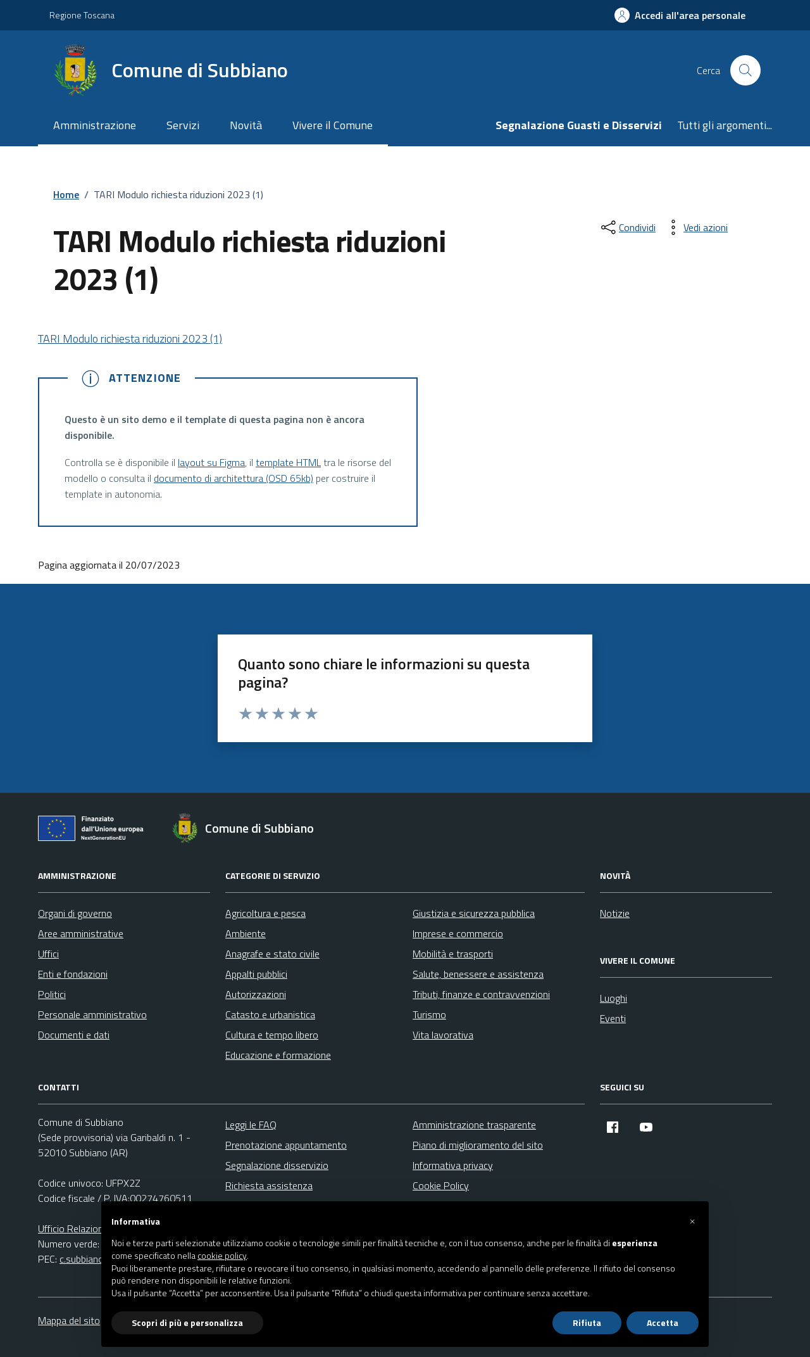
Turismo (429, 1014)
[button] (692, 1221)
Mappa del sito (69, 1320)
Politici (52, 994)
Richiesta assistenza (269, 1185)
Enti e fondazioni (73, 973)
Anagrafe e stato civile (272, 953)
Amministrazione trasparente (474, 1124)
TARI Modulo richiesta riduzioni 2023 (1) (130, 338)
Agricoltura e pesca (265, 913)
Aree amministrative (80, 933)
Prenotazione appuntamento (286, 1144)
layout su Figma (211, 462)
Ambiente (245, 933)
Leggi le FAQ (251, 1124)
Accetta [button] (662, 1322)
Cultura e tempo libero (271, 1034)
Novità (246, 125)
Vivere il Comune (332, 125)
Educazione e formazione (278, 1055)
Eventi (613, 1018)
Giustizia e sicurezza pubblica (474, 913)
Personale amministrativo (92, 1014)
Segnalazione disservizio (276, 1165)
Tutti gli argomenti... (724, 125)
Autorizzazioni (255, 994)
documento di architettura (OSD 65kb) (233, 478)
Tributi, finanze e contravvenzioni (481, 994)
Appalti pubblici (256, 973)
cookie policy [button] (222, 1255)
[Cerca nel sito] (745, 70)
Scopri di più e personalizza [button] (187, 1322)
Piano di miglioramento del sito (478, 1144)
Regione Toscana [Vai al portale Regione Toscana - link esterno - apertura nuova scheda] (82, 15)
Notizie (615, 913)
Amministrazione (94, 125)
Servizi (182, 125)
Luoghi (613, 998)
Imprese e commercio (458, 933)
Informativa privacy (453, 1165)
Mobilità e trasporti (453, 953)
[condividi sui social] (627, 227)
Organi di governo (75, 913)
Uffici (48, 953)
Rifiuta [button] (587, 1322)
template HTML (288, 462)
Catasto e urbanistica (270, 1014)
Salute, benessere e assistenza (478, 973)
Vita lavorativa (443, 1034)
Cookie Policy (441, 1185)
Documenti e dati (73, 1034)
